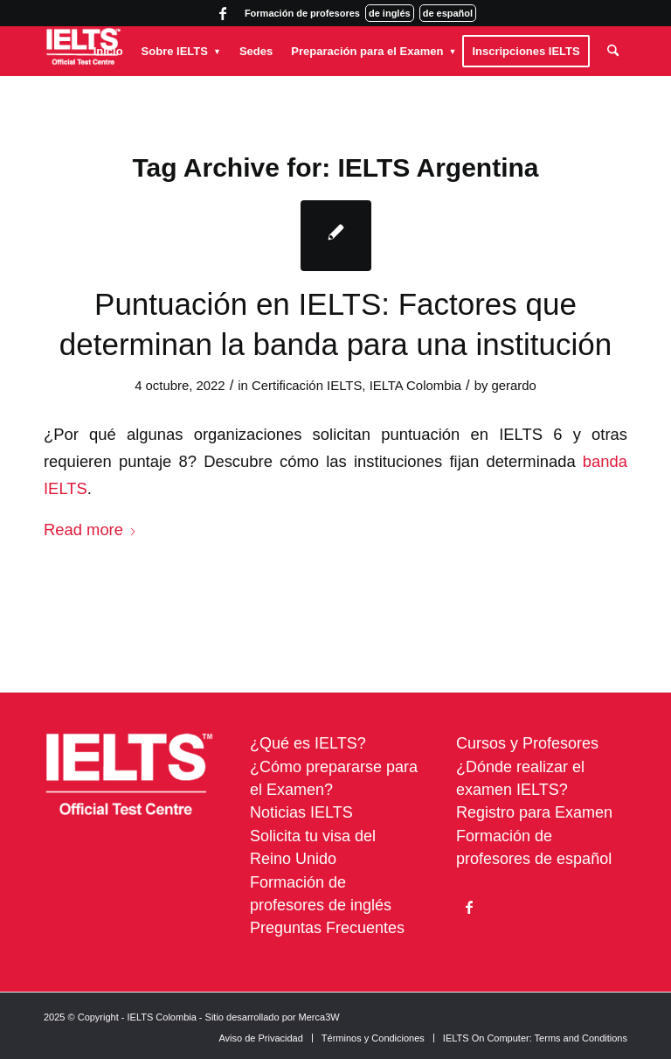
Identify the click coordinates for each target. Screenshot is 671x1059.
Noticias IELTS (301, 812)
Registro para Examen (534, 812)
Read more (90, 529)
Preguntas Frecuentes (327, 928)
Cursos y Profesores (527, 743)
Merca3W (319, 1017)
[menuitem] (108, 51)
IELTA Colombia (415, 386)
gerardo (514, 386)
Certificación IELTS (307, 386)
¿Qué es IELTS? (308, 743)
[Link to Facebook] (223, 13)
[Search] (612, 51)
